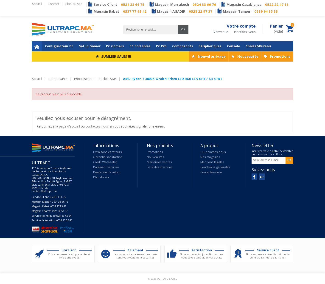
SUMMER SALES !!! (116, 56)
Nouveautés (247, 56)
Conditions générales (215, 167)
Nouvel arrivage (212, 56)
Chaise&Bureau (258, 46)
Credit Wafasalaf (105, 162)
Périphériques (210, 46)
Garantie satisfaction (108, 157)
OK (183, 29)
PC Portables (140, 46)
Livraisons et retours (107, 152)
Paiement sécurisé (106, 167)
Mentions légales (212, 162)
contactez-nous (97, 126)
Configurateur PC (59, 46)
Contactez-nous (211, 172)
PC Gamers (115, 46)
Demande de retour (107, 172)
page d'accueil (69, 126)
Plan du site (101, 177)
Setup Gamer (90, 46)
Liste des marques (160, 167)
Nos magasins (210, 157)
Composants (182, 46)
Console (233, 46)
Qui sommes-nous (213, 152)
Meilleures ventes (159, 162)
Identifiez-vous (245, 32)
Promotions (280, 56)
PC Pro (161, 46)
